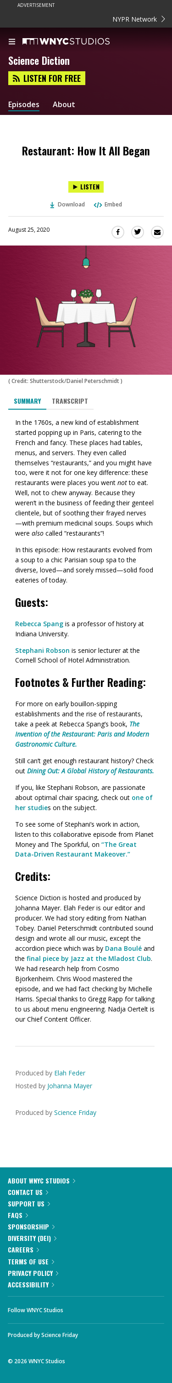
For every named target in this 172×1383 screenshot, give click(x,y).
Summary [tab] (27, 401)
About (64, 105)
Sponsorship (31, 1226)
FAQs (18, 1215)
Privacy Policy (33, 1273)
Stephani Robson (42, 650)
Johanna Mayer (69, 1085)
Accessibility (31, 1284)
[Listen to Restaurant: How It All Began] (86, 187)
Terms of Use (31, 1261)
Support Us (29, 1203)
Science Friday (75, 1112)
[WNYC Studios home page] (77, 42)
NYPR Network (138, 19)
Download (67, 204)
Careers (23, 1249)
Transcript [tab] (70, 401)
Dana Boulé (123, 948)
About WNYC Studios (41, 1180)
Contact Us (28, 1192)
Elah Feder (69, 1073)
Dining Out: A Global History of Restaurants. (90, 770)
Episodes (23, 105)
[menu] (12, 42)
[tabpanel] (86, 720)
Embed (107, 204)
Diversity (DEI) (32, 1238)
